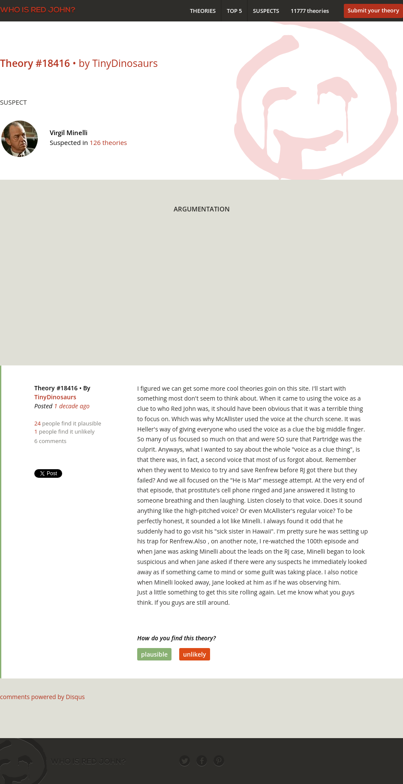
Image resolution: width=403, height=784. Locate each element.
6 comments (50, 441)
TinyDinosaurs (55, 397)
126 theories (108, 142)
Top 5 (234, 11)
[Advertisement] (187, 295)
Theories (203, 11)
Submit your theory (373, 10)
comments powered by (42, 697)
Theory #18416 (56, 388)
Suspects (266, 11)
